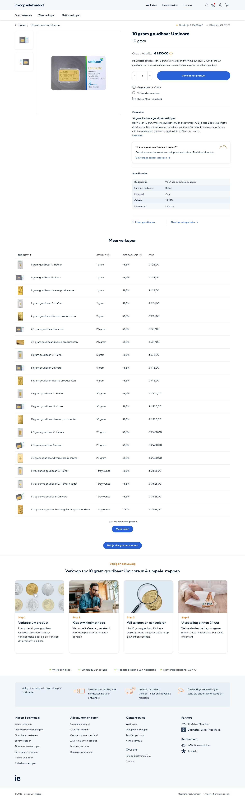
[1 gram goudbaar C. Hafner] (20, 264)
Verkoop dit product (193, 75)
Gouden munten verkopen (29, 729)
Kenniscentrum (134, 740)
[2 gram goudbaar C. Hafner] (20, 303)
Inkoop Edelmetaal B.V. (138, 755)
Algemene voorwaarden (189, 793)
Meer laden (122, 529)
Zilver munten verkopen (27, 746)
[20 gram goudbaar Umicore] (20, 445)
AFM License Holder (195, 745)
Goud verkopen (23, 15)
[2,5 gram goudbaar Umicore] (20, 329)
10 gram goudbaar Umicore (45, 25)
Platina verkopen (71, 15)
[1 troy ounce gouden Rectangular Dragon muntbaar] (20, 509)
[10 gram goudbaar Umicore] (20, 406)
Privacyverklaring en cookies (217, 793)
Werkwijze (131, 724)
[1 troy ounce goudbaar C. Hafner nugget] (20, 483)
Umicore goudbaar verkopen (153, 157)
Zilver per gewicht (79, 729)
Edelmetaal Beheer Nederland (200, 729)
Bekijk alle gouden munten (122, 545)
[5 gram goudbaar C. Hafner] (20, 355)
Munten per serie (79, 746)
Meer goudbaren (143, 222)
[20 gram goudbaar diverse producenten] (20, 458)
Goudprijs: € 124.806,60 (189, 25)
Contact (130, 761)
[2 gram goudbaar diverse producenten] (20, 316)
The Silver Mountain (195, 724)
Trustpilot (189, 751)
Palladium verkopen (26, 763)
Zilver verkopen (46, 15)
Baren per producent (81, 752)
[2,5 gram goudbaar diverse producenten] (20, 342)
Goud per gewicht (80, 724)
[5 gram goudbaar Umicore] (20, 367)
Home (20, 25)
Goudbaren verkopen (26, 735)
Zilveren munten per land (83, 740)
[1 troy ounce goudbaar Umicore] (20, 496)
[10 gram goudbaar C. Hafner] (20, 393)
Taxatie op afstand (135, 735)
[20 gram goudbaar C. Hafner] (20, 432)
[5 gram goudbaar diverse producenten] (20, 380)
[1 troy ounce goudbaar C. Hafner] (20, 471)
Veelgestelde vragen (137, 729)
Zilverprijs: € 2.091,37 (218, 25)
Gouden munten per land (84, 735)
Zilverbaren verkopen (26, 752)
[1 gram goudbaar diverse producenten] (20, 290)
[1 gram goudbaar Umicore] (20, 277)
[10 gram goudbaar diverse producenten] (20, 419)
